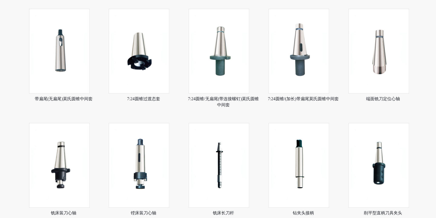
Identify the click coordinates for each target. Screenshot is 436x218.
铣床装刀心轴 (63, 213)
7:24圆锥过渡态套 (143, 99)
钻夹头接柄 (303, 213)
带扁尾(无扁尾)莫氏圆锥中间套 (64, 99)
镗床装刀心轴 (143, 213)
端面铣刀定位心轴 (383, 99)
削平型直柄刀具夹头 (383, 213)
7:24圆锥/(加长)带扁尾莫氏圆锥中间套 (303, 99)
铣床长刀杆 (223, 213)
